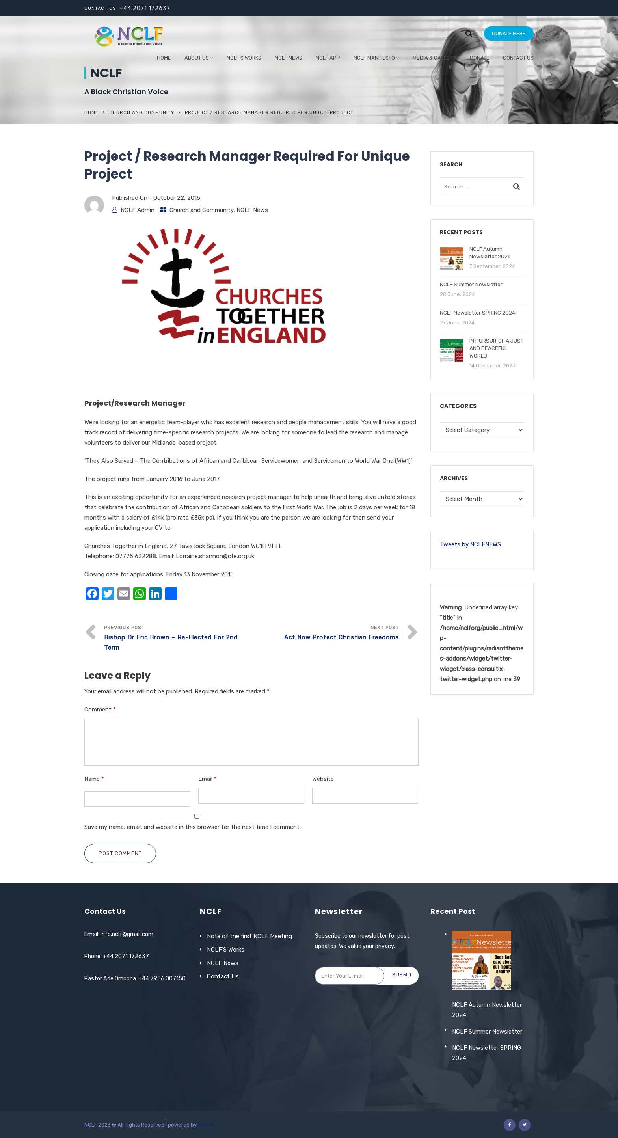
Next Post (325, 634)
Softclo (206, 1125)
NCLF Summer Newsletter (487, 1054)
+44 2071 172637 (144, 8)
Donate (480, 58)
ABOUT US (196, 58)
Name (94, 778)
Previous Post (177, 639)
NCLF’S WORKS (244, 58)
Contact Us (518, 58)
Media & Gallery (434, 58)
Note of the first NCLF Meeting (249, 936)
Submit (402, 975)
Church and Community (141, 112)
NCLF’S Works (225, 949)
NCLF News (252, 210)
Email (207, 778)
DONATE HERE (509, 33)
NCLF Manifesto (374, 58)
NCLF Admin (137, 210)
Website (323, 778)
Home (164, 58)
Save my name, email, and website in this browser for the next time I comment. (192, 827)
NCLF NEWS (288, 58)
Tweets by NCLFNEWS (470, 544)
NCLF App (328, 58)
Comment (100, 709)
